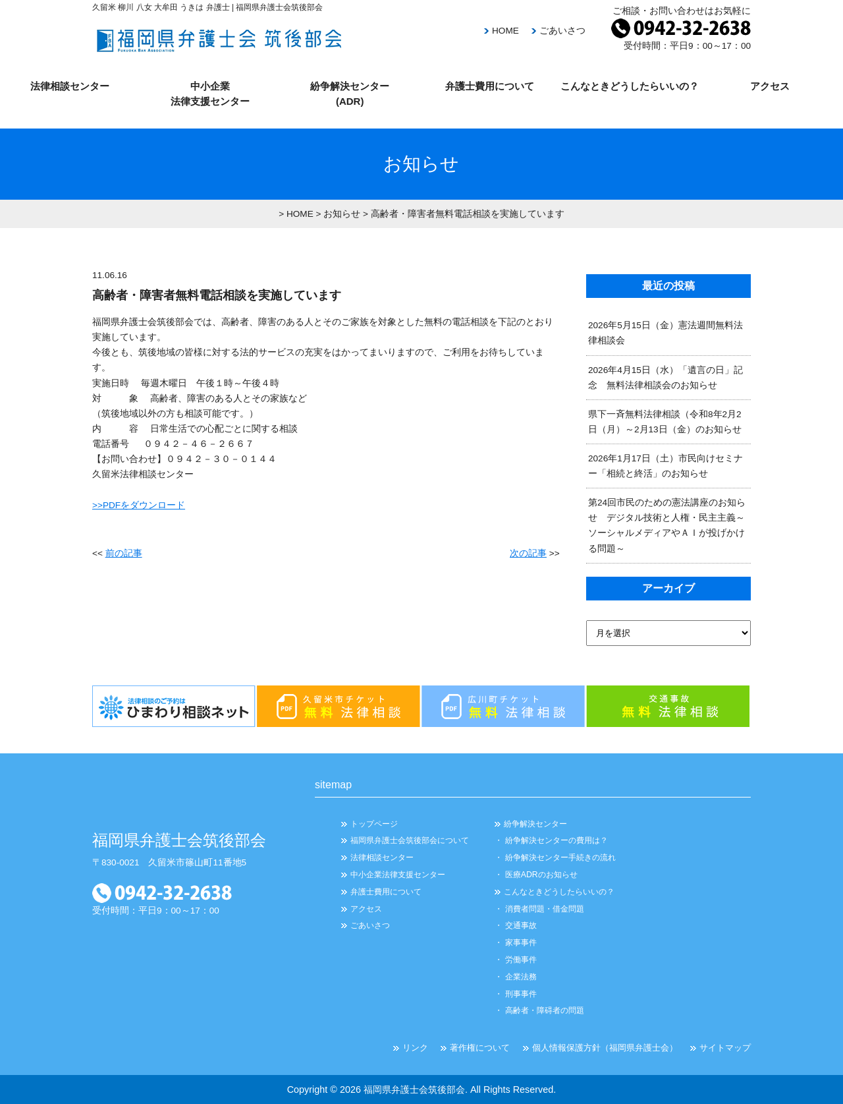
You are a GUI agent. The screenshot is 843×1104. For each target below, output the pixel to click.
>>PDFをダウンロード (138, 505)
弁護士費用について (489, 86)
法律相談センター (69, 86)
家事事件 (521, 942)
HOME (505, 31)
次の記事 (528, 553)
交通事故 (521, 925)
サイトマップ (725, 1048)
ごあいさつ (562, 31)
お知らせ (341, 214)
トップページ (374, 823)
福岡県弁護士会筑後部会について (409, 840)
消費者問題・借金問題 (544, 909)
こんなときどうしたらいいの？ (629, 86)
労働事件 (521, 959)
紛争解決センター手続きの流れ (560, 857)
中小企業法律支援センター (397, 874)
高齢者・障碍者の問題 (544, 1010)
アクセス (770, 86)
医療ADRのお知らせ (541, 874)
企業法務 (521, 976)
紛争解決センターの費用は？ (556, 840)
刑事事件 (521, 994)
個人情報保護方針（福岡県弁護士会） (605, 1048)
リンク (415, 1048)
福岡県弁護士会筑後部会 (414, 1089)
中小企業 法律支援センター (210, 93)
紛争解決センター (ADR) (349, 93)
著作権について (480, 1048)
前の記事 (123, 553)
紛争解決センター (535, 823)
